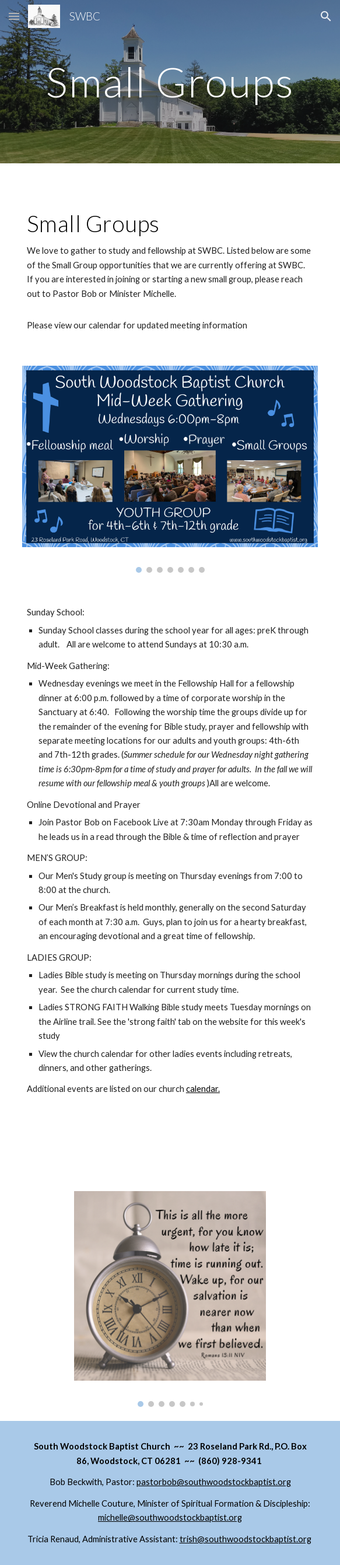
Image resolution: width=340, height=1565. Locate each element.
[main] (170, 82)
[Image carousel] (170, 469)
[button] (14, 16)
